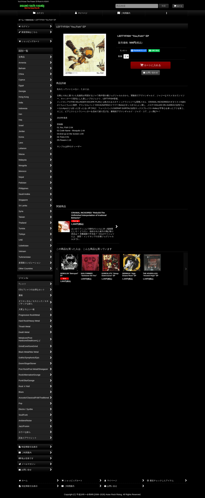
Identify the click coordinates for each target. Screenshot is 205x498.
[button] (166, 13)
